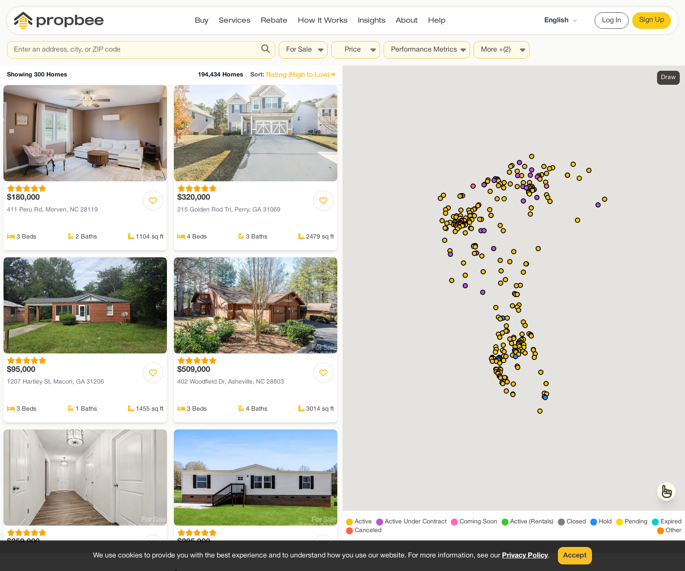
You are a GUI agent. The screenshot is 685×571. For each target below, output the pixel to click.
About (407, 20)
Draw (668, 77)
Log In (611, 20)
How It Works (322, 20)
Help (437, 20)
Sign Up (651, 20)
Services (234, 20)
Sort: (257, 75)
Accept (575, 556)
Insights (371, 20)
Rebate (274, 20)
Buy (201, 20)
